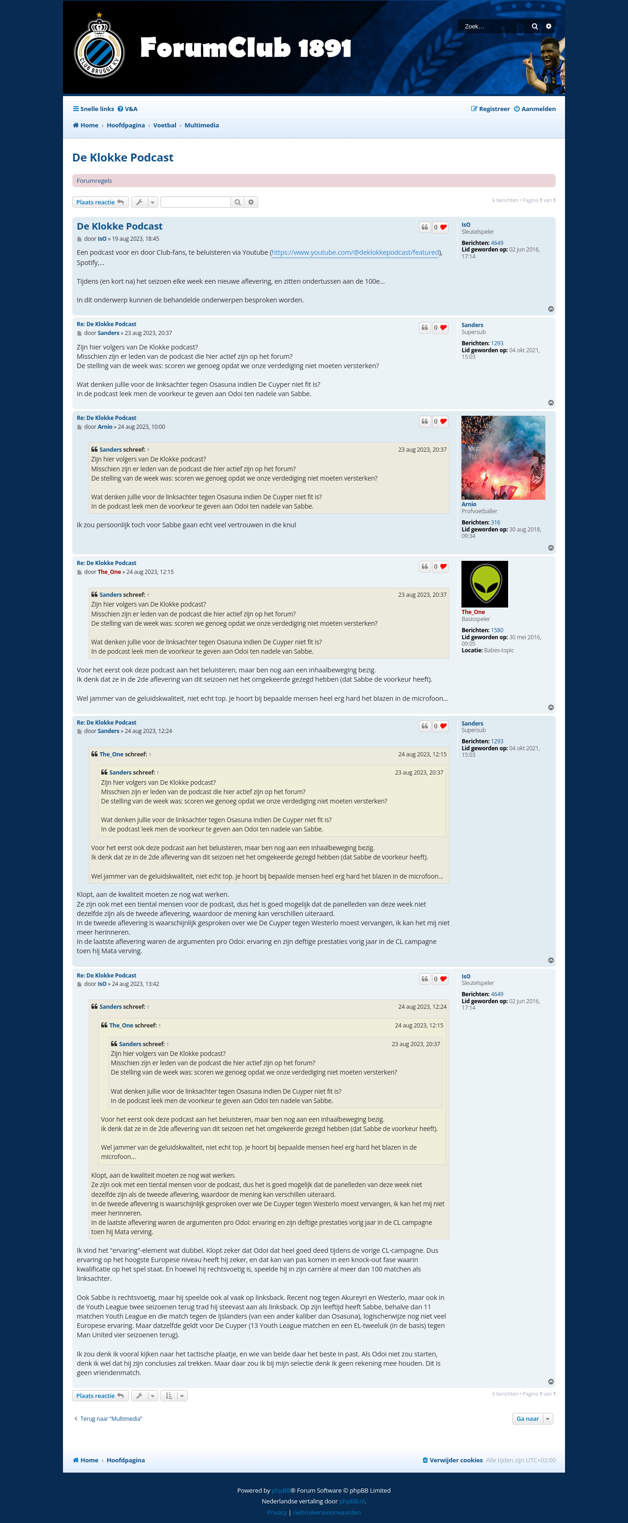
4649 (497, 243)
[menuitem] (127, 109)
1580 (497, 630)
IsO (465, 225)
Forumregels (94, 180)
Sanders (472, 325)
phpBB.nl (352, 1501)
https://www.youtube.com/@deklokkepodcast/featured (355, 252)
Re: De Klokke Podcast (107, 324)
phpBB (281, 1490)
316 (495, 522)
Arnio (468, 504)
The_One (473, 612)
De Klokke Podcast (123, 157)
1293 (497, 343)
